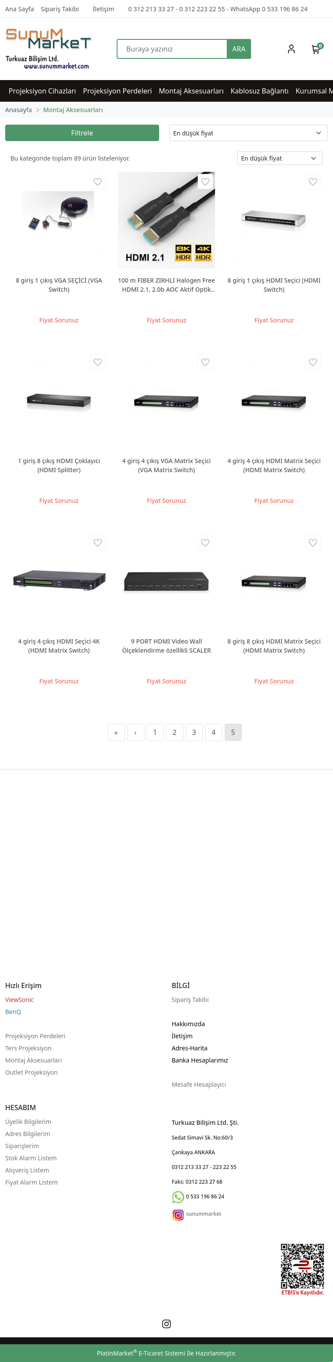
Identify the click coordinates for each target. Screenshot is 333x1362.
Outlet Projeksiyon (31, 1072)
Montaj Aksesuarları (33, 1060)
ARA (238, 49)
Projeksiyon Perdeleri (35, 1036)
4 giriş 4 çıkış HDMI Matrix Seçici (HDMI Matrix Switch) (274, 465)
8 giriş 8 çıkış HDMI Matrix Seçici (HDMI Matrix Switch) (274, 645)
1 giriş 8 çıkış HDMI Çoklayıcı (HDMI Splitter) (59, 465)
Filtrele (82, 133)
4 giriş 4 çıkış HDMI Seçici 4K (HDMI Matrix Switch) (59, 645)
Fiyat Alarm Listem (31, 1182)
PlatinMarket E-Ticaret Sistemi (141, 1353)
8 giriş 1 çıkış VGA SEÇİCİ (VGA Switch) (59, 284)
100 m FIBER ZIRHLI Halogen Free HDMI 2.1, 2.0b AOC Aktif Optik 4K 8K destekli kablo (166, 285)
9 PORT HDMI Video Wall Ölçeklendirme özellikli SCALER (166, 645)
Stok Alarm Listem (31, 1158)
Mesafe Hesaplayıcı (199, 1084)
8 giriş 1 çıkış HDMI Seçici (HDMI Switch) (274, 284)
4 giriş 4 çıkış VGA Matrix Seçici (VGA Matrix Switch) (166, 465)
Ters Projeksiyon (28, 1048)
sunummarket (203, 1213)
